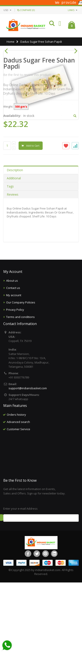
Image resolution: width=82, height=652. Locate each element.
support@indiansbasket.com (28, 458)
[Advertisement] (41, 524)
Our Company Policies (20, 372)
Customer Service (18, 499)
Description (15, 239)
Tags (10, 256)
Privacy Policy (15, 379)
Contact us (13, 357)
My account (13, 365)
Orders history (16, 484)
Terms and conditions (20, 386)
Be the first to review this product (27, 144)
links (71, 10)
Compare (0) (26, 10)
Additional (14, 248)
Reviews (12, 264)
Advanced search (18, 491)
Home (10, 42)
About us (12, 350)
